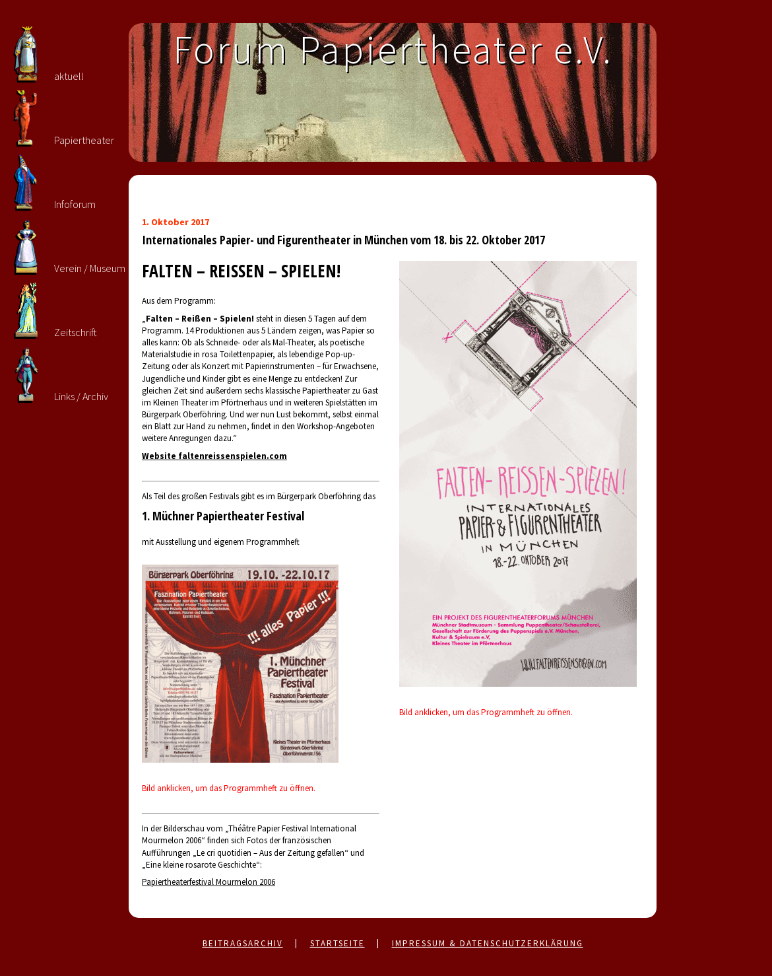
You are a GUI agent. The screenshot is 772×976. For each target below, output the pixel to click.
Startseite (337, 943)
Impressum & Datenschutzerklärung (487, 943)
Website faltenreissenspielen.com (214, 456)
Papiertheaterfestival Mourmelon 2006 (208, 882)
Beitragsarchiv (243, 943)
